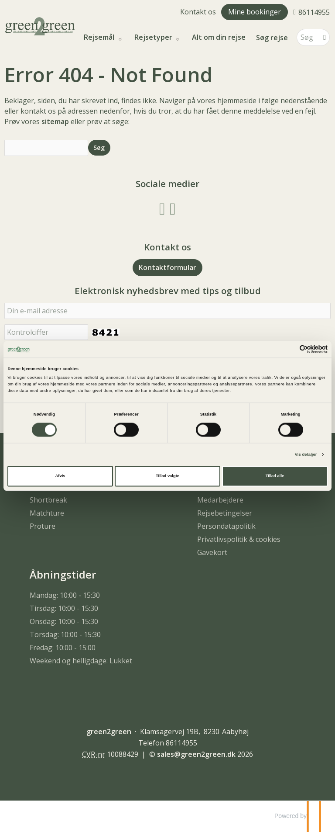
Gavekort (212, 552)
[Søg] (307, 37)
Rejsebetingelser (224, 513)
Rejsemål (100, 37)
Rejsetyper (154, 37)
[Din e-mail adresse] (167, 311)
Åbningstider (63, 574)
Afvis (60, 476)
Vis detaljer (306, 454)
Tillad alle (275, 476)
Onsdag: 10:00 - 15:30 (64, 621)
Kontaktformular (167, 267)
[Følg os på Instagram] (173, 208)
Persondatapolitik (226, 526)
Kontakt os (198, 12)
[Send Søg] (99, 147)
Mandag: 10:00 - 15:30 (65, 595)
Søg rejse (272, 37)
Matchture (47, 513)
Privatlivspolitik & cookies (238, 539)
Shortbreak (48, 500)
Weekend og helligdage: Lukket (81, 661)
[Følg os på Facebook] (162, 208)
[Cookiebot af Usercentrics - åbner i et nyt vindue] (289, 349)
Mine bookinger (254, 12)
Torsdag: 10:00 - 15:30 (65, 634)
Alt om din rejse (219, 37)
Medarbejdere (220, 500)
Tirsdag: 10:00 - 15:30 (64, 608)
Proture (42, 526)
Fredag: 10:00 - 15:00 (63, 647)
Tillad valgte (167, 476)
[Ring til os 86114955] (311, 12)
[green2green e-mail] (196, 754)
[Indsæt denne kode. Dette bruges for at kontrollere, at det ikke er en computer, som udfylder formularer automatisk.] (46, 332)
